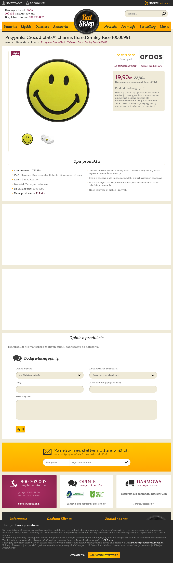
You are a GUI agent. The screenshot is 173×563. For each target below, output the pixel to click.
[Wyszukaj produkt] (164, 13)
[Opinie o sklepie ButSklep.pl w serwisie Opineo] (75, 494)
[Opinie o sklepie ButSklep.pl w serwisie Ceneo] (97, 494)
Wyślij (20, 429)
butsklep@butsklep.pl (29, 504)
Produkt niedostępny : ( (129, 88)
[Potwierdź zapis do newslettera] (126, 462)
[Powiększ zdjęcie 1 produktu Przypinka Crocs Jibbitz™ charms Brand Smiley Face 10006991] (57, 90)
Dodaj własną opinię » (126, 66)
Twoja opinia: (24, 396)
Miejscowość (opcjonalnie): (105, 382)
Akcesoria (60, 26)
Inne (35, 42)
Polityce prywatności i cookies (147, 542)
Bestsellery (147, 26)
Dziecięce (42, 26)
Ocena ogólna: (24, 368)
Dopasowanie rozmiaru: (103, 368)
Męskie (26, 26)
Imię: (19, 382)
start (9, 42)
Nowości (110, 26)
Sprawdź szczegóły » (144, 504)
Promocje (128, 26)
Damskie (10, 26)
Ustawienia (76, 554)
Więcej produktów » (151, 66)
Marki (164, 26)
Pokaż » (40, 193)
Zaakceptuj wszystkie (104, 554)
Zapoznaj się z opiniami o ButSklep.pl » (86, 504)
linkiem (108, 540)
